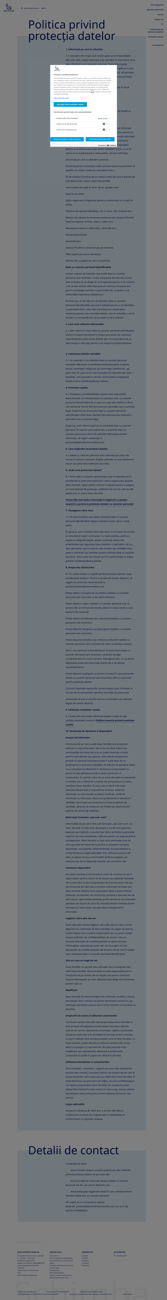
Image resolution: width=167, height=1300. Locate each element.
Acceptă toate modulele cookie (70, 104)
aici (92, 92)
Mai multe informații (61, 98)
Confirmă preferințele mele (100, 139)
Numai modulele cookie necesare (67, 139)
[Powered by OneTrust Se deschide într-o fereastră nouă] (107, 145)
